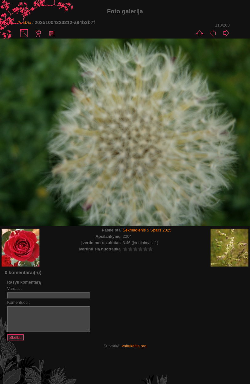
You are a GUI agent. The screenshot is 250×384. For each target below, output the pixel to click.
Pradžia (24, 22)
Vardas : (14, 288)
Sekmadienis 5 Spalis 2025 (147, 230)
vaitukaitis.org (134, 350)
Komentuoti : (18, 302)
